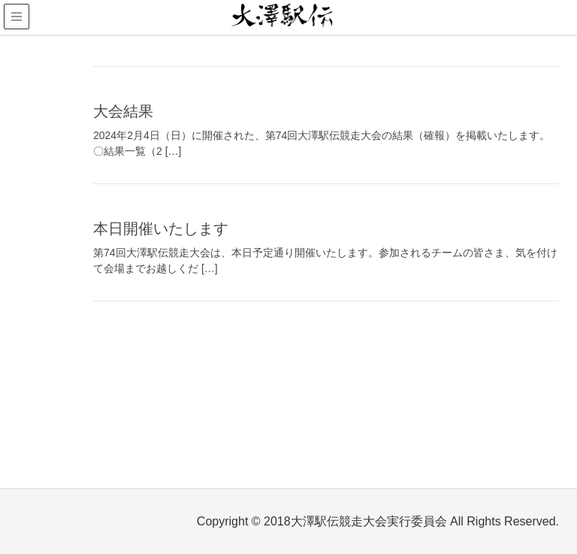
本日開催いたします (160, 228)
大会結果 (123, 111)
